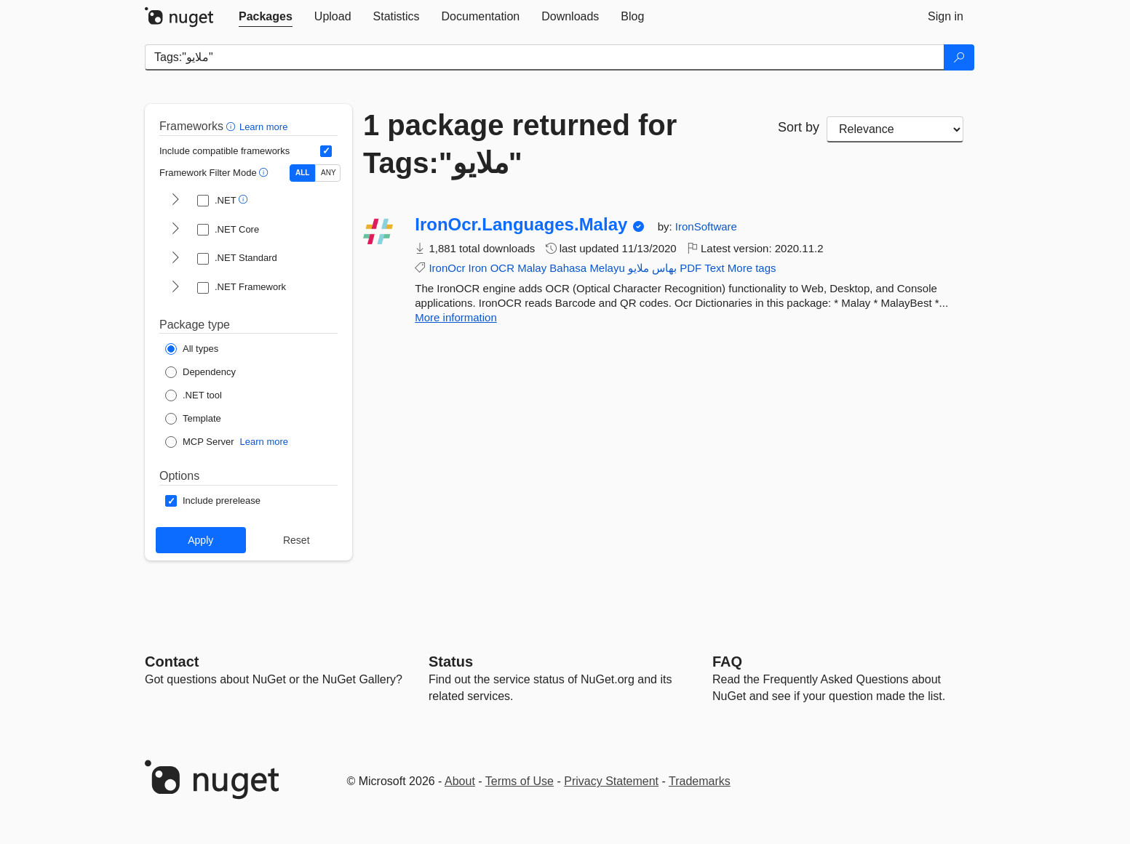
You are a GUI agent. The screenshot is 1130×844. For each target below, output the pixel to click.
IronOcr (447, 268)
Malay (531, 268)
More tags (752, 268)
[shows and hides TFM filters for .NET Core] (175, 229)
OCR (502, 268)
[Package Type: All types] (191, 349)
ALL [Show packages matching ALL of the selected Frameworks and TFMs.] (302, 173)
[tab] (265, 17)
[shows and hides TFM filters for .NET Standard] (175, 258)
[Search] (959, 57)
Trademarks (700, 781)
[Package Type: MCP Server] (199, 442)
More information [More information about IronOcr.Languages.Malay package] (456, 317)
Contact (172, 662)
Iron (478, 268)
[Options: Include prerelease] (212, 501)
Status (451, 662)
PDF (690, 268)
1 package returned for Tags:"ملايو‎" (520, 144)
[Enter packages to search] (544, 57)
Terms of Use (519, 781)
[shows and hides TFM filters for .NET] (175, 200)
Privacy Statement (611, 781)
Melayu (606, 268)
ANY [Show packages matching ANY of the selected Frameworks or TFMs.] (328, 173)
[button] (232, 126)
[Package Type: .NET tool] (193, 395)
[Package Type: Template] (193, 418)
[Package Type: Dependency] (200, 372)
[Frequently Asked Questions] (727, 662)
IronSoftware (706, 226)
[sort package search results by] (895, 129)
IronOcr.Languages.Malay (521, 225)
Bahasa (567, 268)
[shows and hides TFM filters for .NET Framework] (175, 287)
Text (714, 268)
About (460, 781)
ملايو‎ (638, 268)
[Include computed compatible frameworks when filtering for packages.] (326, 151)
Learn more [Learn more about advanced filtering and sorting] (263, 126)
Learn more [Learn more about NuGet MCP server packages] (264, 441)
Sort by (798, 127)
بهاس (664, 268)
